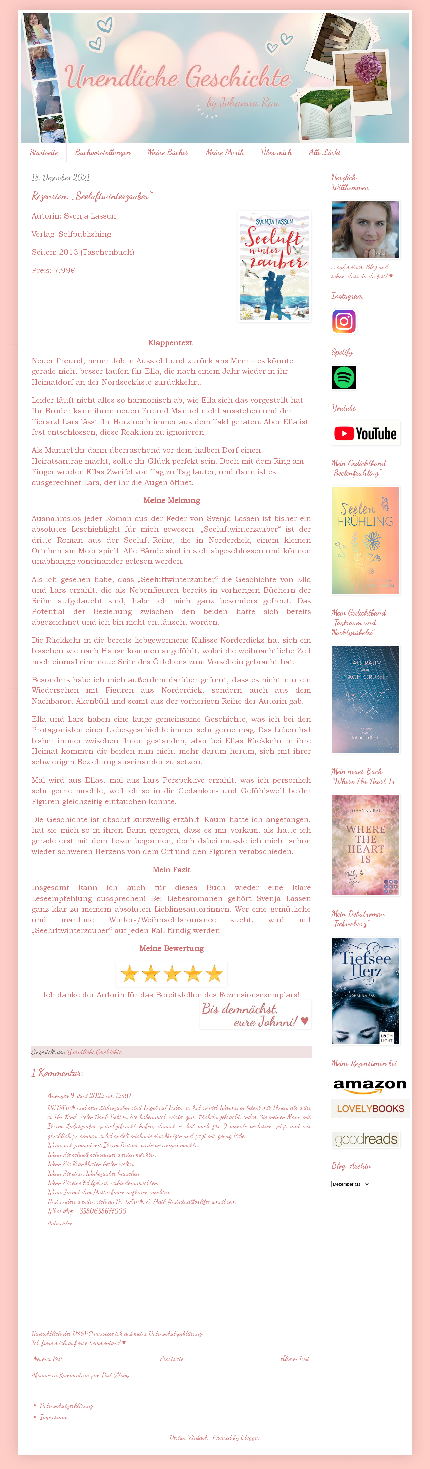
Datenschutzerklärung (66, 1405)
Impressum (53, 1417)
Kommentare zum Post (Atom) (94, 1375)
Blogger (250, 1437)
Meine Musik (225, 152)
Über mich (276, 152)
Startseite (44, 152)
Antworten (60, 1223)
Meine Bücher (168, 152)
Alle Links (325, 152)
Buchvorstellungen (103, 152)
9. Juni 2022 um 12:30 (100, 1095)
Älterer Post (295, 1359)
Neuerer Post (48, 1359)
